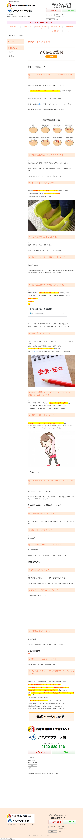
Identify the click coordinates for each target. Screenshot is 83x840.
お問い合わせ (27, 26)
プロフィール (69, 31)
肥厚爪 (11, 52)
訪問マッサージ (13, 56)
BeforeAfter (69, 26)
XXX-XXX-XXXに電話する (7, 839)
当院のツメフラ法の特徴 (41, 27)
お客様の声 (55, 31)
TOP (10, 35)
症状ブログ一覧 (55, 26)
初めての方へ (13, 26)
